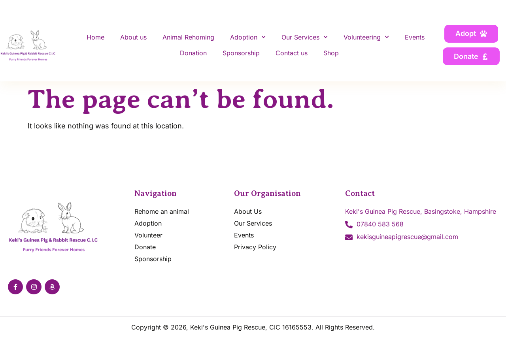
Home (95, 37)
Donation (193, 53)
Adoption (248, 37)
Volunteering (366, 37)
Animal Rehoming (188, 37)
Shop (331, 53)
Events (415, 37)
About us (133, 37)
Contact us (292, 53)
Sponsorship (241, 53)
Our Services (304, 37)
